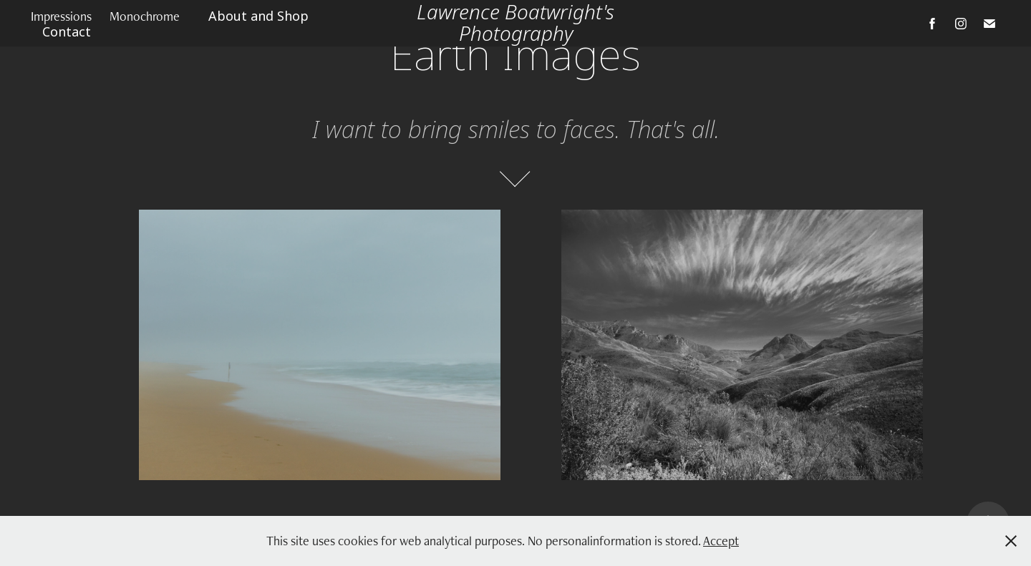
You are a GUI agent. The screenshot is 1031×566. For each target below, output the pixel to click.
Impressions (61, 16)
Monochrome (145, 16)
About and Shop (258, 16)
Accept (721, 540)
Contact (66, 32)
